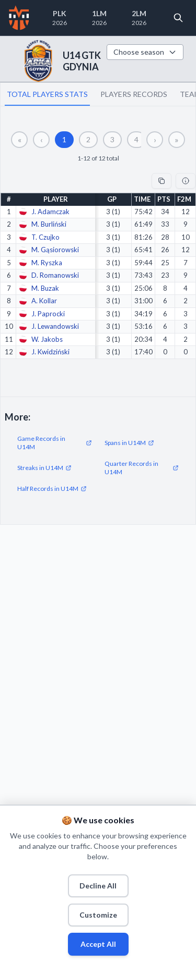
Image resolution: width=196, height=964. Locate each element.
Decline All (98, 885)
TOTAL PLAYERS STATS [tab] (47, 94)
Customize (98, 914)
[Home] (19, 17)
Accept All (98, 944)
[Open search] (178, 17)
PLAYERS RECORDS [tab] (133, 94)
